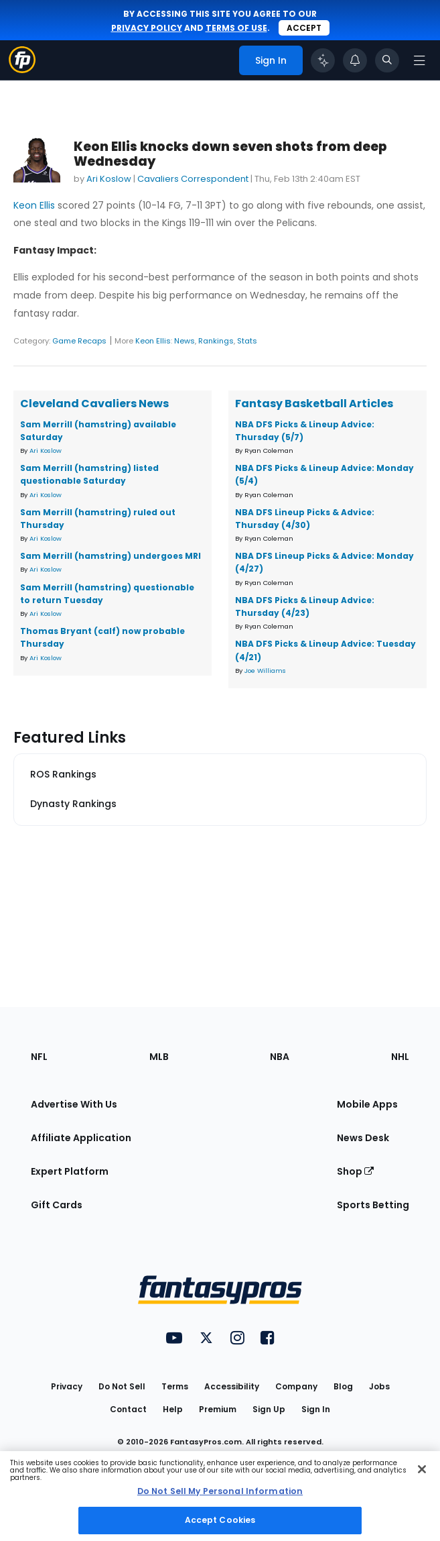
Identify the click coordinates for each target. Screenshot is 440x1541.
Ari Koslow (108, 178)
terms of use (236, 28)
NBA (279, 1056)
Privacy (66, 1386)
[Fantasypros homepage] (22, 69)
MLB (159, 1056)
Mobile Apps (367, 1104)
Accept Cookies (220, 1520)
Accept (304, 28)
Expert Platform (69, 1171)
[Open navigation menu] (419, 60)
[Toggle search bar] (387, 60)
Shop (355, 1171)
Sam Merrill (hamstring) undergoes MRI (110, 556)
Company (296, 1386)
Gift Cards (56, 1205)
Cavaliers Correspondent (192, 178)
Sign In (315, 1409)
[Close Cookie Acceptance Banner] (422, 1469)
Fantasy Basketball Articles (314, 403)
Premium (217, 1409)
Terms (174, 1386)
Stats (247, 340)
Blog (343, 1386)
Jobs (379, 1386)
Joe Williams (265, 670)
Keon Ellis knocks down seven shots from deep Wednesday (230, 154)
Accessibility (231, 1386)
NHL (400, 1056)
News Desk (363, 1138)
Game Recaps (79, 340)
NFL (39, 1056)
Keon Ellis (34, 205)
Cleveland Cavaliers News (94, 403)
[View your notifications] (355, 60)
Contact (128, 1409)
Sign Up (268, 1409)
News (184, 340)
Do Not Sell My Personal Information (220, 1491)
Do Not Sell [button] (121, 1386)
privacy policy (146, 28)
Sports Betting (373, 1205)
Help (173, 1409)
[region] (220, 1496)
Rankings (216, 340)
